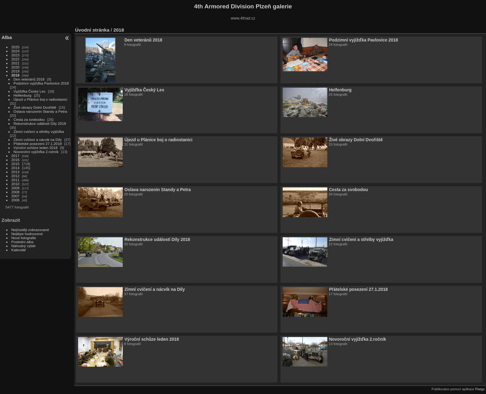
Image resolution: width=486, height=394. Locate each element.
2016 (15, 160)
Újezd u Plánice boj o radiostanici (40, 99)
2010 (15, 184)
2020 (15, 67)
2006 (15, 200)
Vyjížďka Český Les (30, 91)
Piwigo (480, 389)
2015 (15, 164)
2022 (15, 59)
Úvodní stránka (92, 30)
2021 (15, 63)
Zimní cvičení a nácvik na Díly (38, 140)
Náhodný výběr (23, 246)
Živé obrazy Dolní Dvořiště (35, 107)
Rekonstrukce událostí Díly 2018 (40, 123)
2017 (15, 156)
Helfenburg (23, 95)
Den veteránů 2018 (29, 79)
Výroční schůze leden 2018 (36, 148)
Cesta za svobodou (29, 119)
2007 (15, 196)
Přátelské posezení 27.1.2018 (38, 144)
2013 (15, 172)
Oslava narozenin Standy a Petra (40, 111)
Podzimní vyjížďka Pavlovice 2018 (41, 83)
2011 (15, 180)
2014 (15, 168)
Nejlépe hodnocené (27, 234)
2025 (15, 47)
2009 (15, 188)
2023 (15, 55)
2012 (15, 176)
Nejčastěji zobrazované (30, 230)
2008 (15, 192)
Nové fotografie (23, 238)
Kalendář (18, 250)
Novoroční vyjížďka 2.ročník (36, 152)
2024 (15, 51)
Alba (7, 37)
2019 (15, 71)
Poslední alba (22, 242)
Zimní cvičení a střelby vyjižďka (39, 131)
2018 (15, 75)
